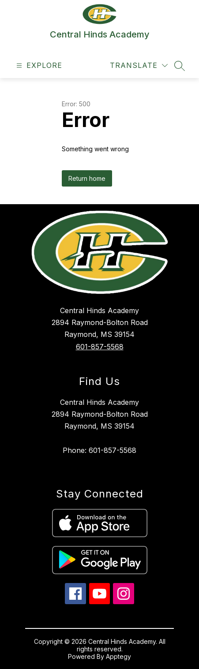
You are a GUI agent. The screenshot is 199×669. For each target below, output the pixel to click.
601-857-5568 (100, 346)
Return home (86, 178)
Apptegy (118, 656)
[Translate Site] (139, 65)
